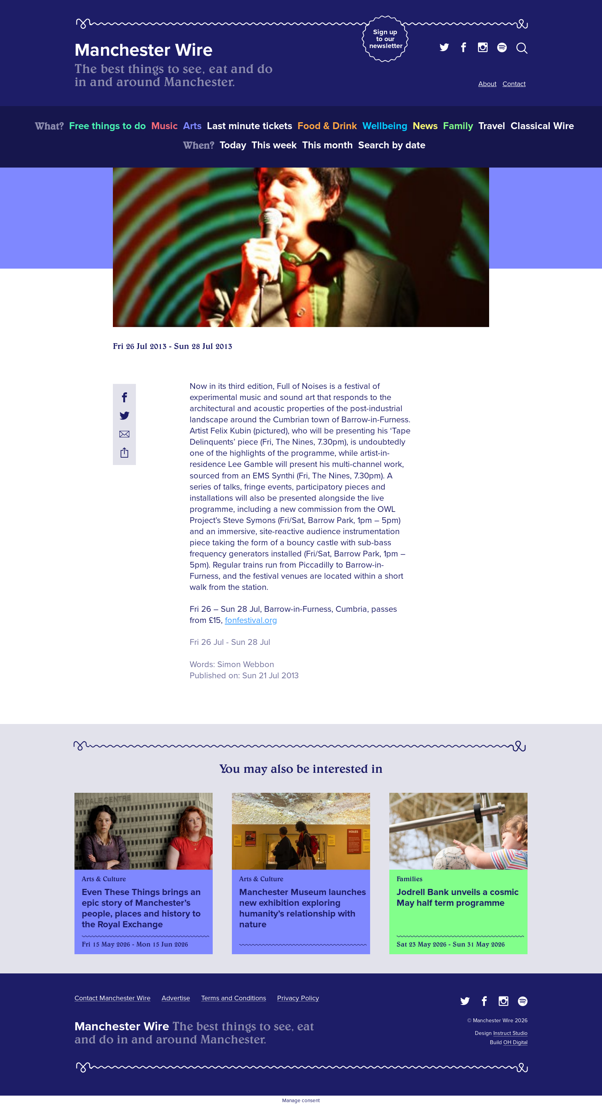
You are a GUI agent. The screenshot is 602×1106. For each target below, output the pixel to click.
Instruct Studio (510, 1033)
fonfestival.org (251, 620)
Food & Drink (327, 126)
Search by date (391, 145)
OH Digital (515, 1042)
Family (458, 126)
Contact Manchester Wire (112, 998)
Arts (192, 126)
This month (327, 145)
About (487, 84)
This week (274, 145)
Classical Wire (542, 126)
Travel (491, 126)
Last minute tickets (249, 126)
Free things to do (107, 126)
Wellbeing (384, 126)
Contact (514, 84)
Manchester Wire (143, 50)
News (425, 126)
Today (233, 145)
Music (164, 126)
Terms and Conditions (233, 998)
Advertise (176, 998)
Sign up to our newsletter (385, 39)
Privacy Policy (298, 998)
